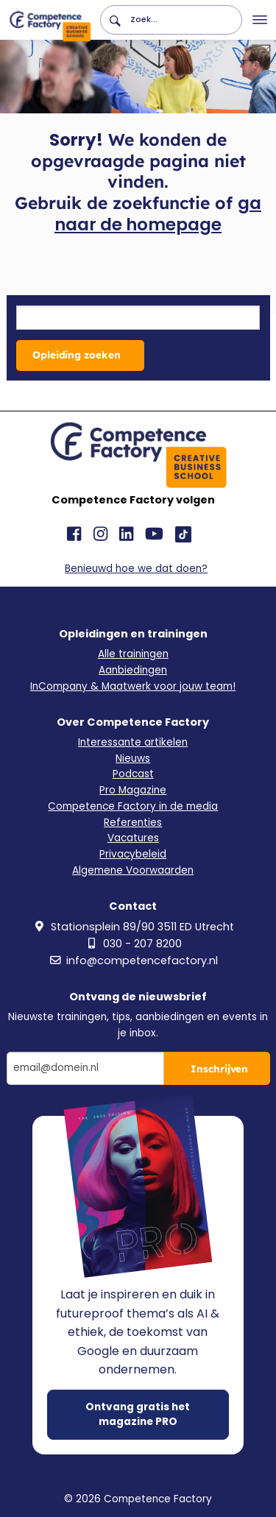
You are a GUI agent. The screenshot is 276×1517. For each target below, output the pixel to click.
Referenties (133, 823)
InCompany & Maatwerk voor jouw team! (133, 686)
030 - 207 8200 (133, 943)
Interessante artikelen (133, 742)
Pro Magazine (132, 790)
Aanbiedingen (133, 670)
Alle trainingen (133, 654)
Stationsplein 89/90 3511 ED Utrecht (133, 926)
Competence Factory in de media (133, 806)
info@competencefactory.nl (133, 960)
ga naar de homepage (157, 213)
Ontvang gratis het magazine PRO (137, 1414)
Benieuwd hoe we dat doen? (136, 569)
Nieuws (133, 758)
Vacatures (133, 838)
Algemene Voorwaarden (133, 870)
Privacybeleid (132, 854)
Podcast (133, 774)
